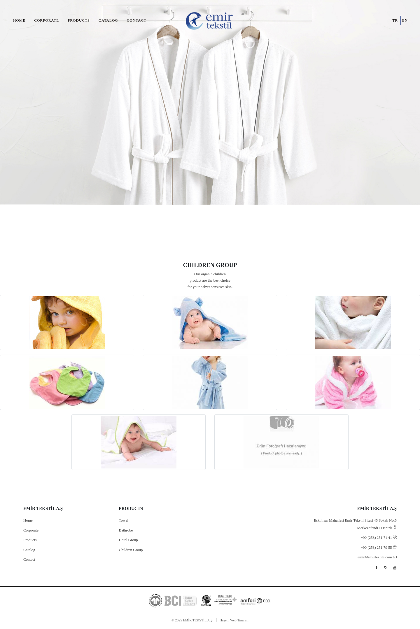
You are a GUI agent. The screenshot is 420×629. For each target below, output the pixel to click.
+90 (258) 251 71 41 (379, 537)
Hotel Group (128, 540)
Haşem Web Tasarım (234, 620)
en (405, 20)
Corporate (46, 20)
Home (19, 20)
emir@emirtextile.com (377, 557)
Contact (136, 20)
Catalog (108, 20)
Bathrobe (126, 530)
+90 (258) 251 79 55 (379, 547)
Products (79, 20)
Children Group (131, 550)
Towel (123, 520)
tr (395, 20)
